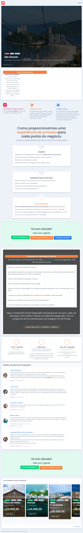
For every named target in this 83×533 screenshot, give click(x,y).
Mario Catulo (14, 415)
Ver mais (71, 60)
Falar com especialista (25, 72)
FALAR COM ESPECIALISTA (42, 238)
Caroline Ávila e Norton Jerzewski (21, 432)
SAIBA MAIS (9, 514)
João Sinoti (14, 387)
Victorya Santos (15, 370)
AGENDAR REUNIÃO (62, 238)
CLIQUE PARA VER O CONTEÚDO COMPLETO (42, 327)
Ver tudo (77, 526)
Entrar (80, 3)
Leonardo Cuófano (16, 403)
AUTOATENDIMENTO (20, 237)
